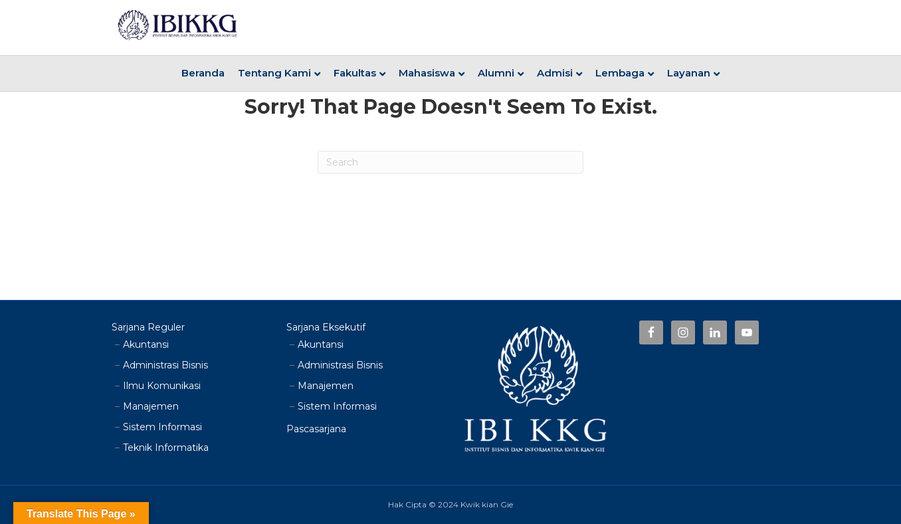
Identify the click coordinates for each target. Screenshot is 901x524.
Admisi (555, 72)
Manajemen (151, 406)
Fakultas (355, 72)
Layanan (688, 72)
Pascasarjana (316, 429)
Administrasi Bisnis (165, 365)
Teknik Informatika (166, 448)
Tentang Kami (274, 72)
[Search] (450, 162)
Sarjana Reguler (148, 327)
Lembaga (620, 72)
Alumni (496, 72)
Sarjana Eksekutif (325, 327)
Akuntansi (146, 344)
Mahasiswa (427, 72)
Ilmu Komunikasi (162, 386)
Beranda (203, 72)
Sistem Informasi (162, 427)
